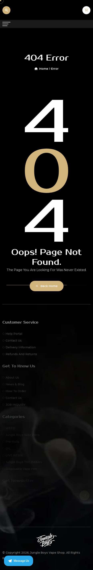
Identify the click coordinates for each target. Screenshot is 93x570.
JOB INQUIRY (13, 406)
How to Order (14, 392)
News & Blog (13, 386)
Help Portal (12, 336)
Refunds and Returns (19, 356)
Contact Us (12, 342)
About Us (10, 379)
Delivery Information (19, 349)
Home (42, 69)
